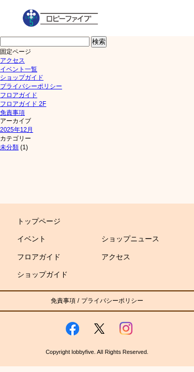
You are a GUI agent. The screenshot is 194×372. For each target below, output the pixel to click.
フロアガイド (18, 95)
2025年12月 (16, 129)
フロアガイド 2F (23, 103)
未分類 (9, 147)
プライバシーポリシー (31, 86)
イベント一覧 (18, 69)
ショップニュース (130, 239)
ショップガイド (21, 77)
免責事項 (12, 112)
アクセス (12, 60)
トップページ (39, 221)
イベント (31, 239)
